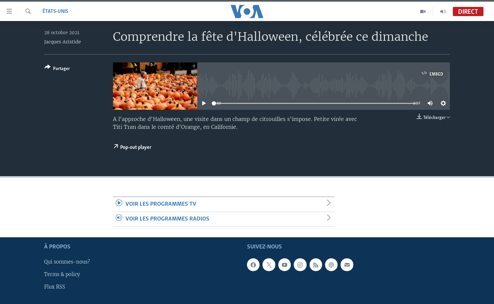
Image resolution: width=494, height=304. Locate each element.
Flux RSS (54, 287)
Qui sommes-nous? (67, 262)
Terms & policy (62, 275)
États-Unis (55, 11)
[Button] (57, 69)
